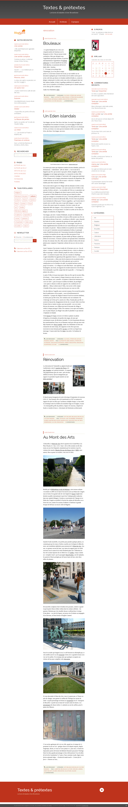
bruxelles (18, 226)
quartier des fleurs (54, 420)
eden (63, 97)
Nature (79, 95)
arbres (60, 99)
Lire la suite (108, 34)
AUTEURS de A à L (20, 165)
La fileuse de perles (21, 119)
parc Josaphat (47, 370)
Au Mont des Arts (59, 437)
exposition (27, 215)
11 (112, 68)
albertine (57, 769)
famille (22, 207)
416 (63, 366)
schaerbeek (18, 222)
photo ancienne (47, 379)
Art (65, 416)
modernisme (47, 422)
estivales (62, 418)
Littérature (72, 95)
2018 (67, 418)
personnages (46, 705)
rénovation (73, 99)
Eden (58, 89)
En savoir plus (85, 805)
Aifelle (93, 200)
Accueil (52, 22)
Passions (46, 97)
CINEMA (17, 176)
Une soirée (18, 46)
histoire (32, 200)
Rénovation (53, 359)
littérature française (21, 196)
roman (17, 218)
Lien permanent (49, 95)
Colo (93, 177)
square (74, 771)
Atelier (16, 109)
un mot (65, 329)
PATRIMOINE (18, 179)
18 (112, 71)
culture (33, 196)
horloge (75, 769)
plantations (47, 101)
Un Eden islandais (59, 116)
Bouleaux (52, 43)
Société (52, 340)
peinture (25, 218)
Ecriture (17, 200)
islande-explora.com (73, 164)
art (16, 207)
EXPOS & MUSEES (20, 174)
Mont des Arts (56, 443)
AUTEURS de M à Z (20, 168)
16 (105, 71)
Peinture (97, 247)
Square (73, 494)
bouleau (59, 101)
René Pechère (70, 555)
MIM (77, 450)
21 (99, 73)
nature (26, 226)
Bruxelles (81, 416)
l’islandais (46, 174)
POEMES (17, 182)
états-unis (29, 222)
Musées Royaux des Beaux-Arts (65, 450)
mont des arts (48, 771)
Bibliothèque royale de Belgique (60, 489)
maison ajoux (64, 420)
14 (99, 71)
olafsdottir (57, 97)
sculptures (68, 771)
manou (94, 164)
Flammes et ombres (22, 140)
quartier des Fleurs (61, 368)
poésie (23, 204)
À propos (75, 22)
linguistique (47, 99)
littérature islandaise (76, 97)
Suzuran (17, 98)
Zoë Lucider (96, 114)
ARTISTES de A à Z (20, 171)
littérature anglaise (21, 211)
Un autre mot (19, 88)
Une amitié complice (22, 56)
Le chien (17, 130)
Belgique (74, 416)
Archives (63, 22)
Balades (69, 416)
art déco (79, 420)
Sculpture (18, 215)
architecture (73, 420)
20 (96, 73)
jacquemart (70, 700)
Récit (16, 204)
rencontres (66, 99)
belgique (17, 192)
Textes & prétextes (64, 7)
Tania (93, 91)
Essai (30, 204)
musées (55, 771)
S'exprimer (18, 67)
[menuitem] (52, 22)
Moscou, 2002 (19, 77)
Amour (25, 200)
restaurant (61, 654)
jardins (72, 552)
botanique (55, 99)
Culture (66, 95)
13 (96, 71)
